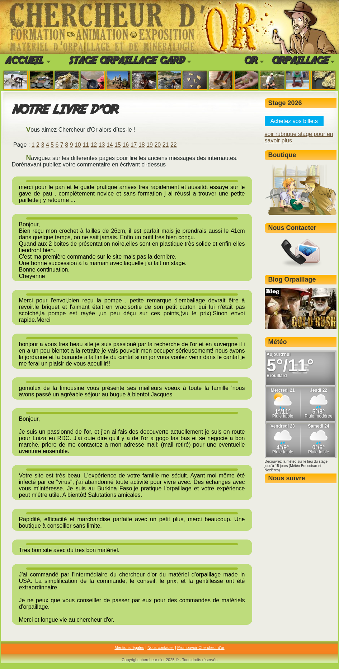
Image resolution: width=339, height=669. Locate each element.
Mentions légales (129, 647)
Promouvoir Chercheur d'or (201, 647)
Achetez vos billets (294, 121)
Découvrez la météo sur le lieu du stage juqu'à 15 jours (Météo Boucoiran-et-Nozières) (296, 466)
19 (149, 145)
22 (173, 145)
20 (157, 145)
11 (86, 145)
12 (93, 145)
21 (166, 145)
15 (117, 145)
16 (125, 145)
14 (110, 145)
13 (102, 145)
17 (134, 145)
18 (141, 145)
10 (78, 145)
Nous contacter (160, 647)
